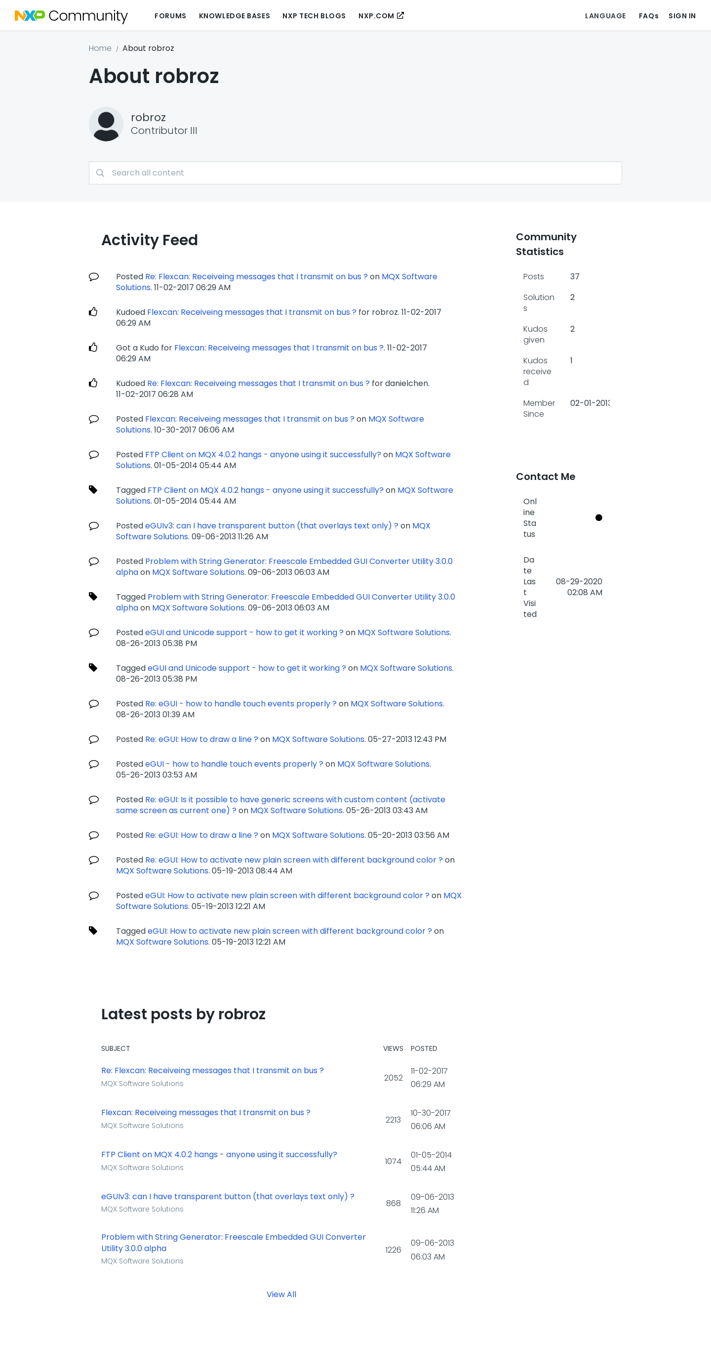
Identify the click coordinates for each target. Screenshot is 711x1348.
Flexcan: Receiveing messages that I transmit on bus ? (251, 312)
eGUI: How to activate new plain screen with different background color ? (287, 895)
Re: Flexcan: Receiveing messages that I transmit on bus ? (256, 276)
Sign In (682, 16)
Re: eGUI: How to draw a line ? (201, 739)
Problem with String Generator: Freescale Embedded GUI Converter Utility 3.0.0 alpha (233, 1243)
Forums (170, 16)
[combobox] (355, 172)
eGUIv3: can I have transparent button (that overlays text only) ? (271, 525)
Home (100, 48)
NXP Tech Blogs (314, 16)
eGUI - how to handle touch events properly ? (234, 764)
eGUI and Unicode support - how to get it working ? (244, 632)
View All (281, 1294)
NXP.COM (376, 16)
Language (605, 16)
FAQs (649, 16)
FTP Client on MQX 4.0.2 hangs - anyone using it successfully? (263, 454)
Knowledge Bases (234, 16)
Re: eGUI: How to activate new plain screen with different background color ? (294, 860)
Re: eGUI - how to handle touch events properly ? (241, 703)
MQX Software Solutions (198, 572)
